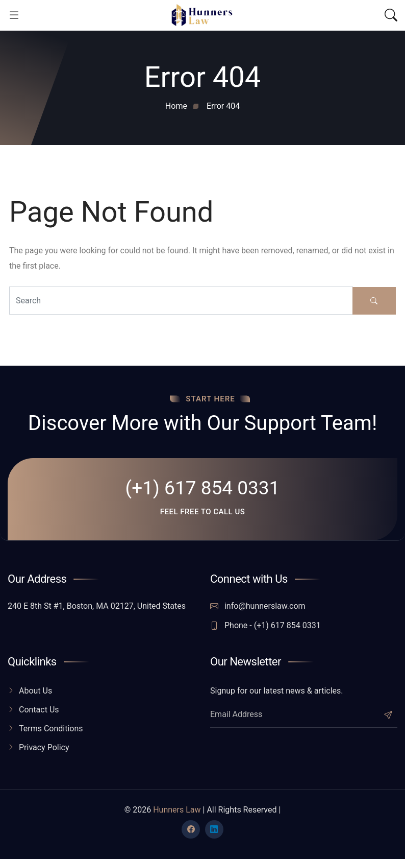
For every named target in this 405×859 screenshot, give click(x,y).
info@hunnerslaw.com (258, 606)
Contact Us (39, 709)
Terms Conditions (51, 728)
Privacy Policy (44, 747)
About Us (35, 691)
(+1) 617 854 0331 (202, 488)
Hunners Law (176, 810)
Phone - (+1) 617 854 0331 (265, 626)
